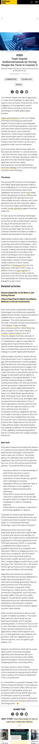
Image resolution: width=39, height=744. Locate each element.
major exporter (22, 259)
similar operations (15, 197)
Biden (24, 314)
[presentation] (2, 727)
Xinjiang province (19, 254)
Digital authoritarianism (10, 107)
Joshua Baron (15, 62)
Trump (15, 314)
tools (28, 181)
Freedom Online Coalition (11, 322)
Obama (9, 314)
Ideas (19, 44)
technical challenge (9, 156)
